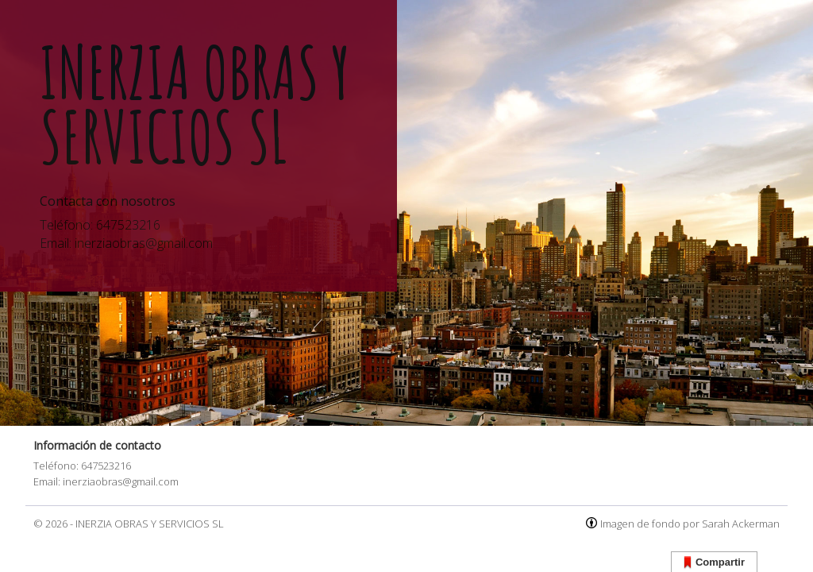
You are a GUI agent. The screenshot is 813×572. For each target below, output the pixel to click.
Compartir (714, 563)
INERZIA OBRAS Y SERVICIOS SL (149, 523)
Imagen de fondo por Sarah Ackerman (690, 523)
